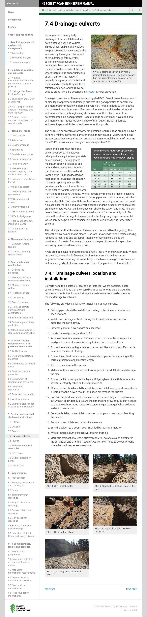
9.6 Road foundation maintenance (18, 594)
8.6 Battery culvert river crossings (19, 512)
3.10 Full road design (18, 186)
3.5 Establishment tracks (20, 154)
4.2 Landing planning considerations (19, 253)
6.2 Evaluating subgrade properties (20, 357)
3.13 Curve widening (18, 207)
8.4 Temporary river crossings (18, 496)
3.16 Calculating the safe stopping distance (20, 222)
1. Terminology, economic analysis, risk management (21, 45)
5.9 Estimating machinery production (21, 324)
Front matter (14, 19)
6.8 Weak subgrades (18, 399)
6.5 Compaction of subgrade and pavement (20, 380)
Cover (11, 12)
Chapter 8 (91, 91)
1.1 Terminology (16, 53)
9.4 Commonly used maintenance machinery (20, 579)
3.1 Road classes (16, 135)
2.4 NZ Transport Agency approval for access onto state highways (20, 109)
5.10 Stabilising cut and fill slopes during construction (21, 331)
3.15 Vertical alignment (20, 216)
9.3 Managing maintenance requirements (21, 571)
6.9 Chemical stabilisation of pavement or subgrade (21, 405)
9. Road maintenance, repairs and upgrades (19, 545)
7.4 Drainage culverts (19, 436)
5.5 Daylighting (16, 297)
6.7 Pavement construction (21, 394)
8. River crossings (17, 473)
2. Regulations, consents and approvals (20, 71)
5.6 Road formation (18, 302)
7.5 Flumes (13, 440)
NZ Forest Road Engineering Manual (68, 3)
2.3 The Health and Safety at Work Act (21, 100)
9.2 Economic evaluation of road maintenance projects (20, 562)
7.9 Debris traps (16, 465)
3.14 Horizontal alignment (21, 211)
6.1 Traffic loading (17, 351)
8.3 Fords (13, 490)
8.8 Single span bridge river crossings (19, 527)
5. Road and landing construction (18, 264)
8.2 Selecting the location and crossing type (21, 484)
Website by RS (130, 610)
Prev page (50, 589)
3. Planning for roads (19, 131)
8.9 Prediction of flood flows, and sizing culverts (21, 535)
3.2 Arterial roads (16, 140)
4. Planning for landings (20, 239)
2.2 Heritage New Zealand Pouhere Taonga (21, 93)
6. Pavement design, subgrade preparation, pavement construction (20, 343)
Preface (12, 27)
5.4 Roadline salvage (18, 293)
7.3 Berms (13, 431)
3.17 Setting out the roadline (18, 230)
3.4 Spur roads (15, 149)
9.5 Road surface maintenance (16, 587)
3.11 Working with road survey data (20, 193)
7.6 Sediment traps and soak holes (20, 447)
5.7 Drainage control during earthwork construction (18, 310)
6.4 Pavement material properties (19, 373)
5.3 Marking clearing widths (18, 287)
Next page (131, 589)
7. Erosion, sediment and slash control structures (21, 416)
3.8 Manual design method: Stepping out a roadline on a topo (20, 171)
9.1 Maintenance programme (16, 553)
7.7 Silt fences (15, 453)
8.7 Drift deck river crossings (17, 519)
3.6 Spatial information (20, 159)
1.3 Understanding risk (19, 62)
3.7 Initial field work (18, 163)
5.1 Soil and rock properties (16, 271)
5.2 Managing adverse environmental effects (19, 279)
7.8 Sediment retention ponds (19, 459)
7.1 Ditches (14, 422)
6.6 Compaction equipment (16, 388)
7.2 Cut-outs (14, 426)
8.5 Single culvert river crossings (19, 504)
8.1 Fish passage (16, 477)
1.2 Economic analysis (19, 57)
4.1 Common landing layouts (18, 245)
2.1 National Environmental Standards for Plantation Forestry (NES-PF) (21, 82)
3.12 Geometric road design (18, 201)
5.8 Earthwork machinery (20, 317)
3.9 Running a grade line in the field (21, 180)
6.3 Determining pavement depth (21, 365)
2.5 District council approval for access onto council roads (20, 120)
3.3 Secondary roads (18, 145)
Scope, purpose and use (20, 34)
